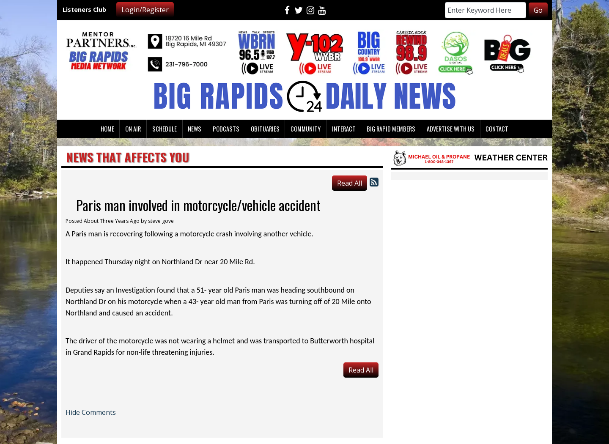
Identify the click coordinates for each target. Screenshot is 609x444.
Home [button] (107, 128)
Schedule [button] (164, 128)
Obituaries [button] (265, 128)
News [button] (194, 128)
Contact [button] (497, 128)
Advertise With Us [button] (451, 128)
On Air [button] (133, 128)
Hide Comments (91, 412)
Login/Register (145, 9)
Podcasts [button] (226, 128)
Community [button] (306, 128)
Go (538, 10)
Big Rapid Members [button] (391, 128)
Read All (349, 183)
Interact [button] (344, 128)
